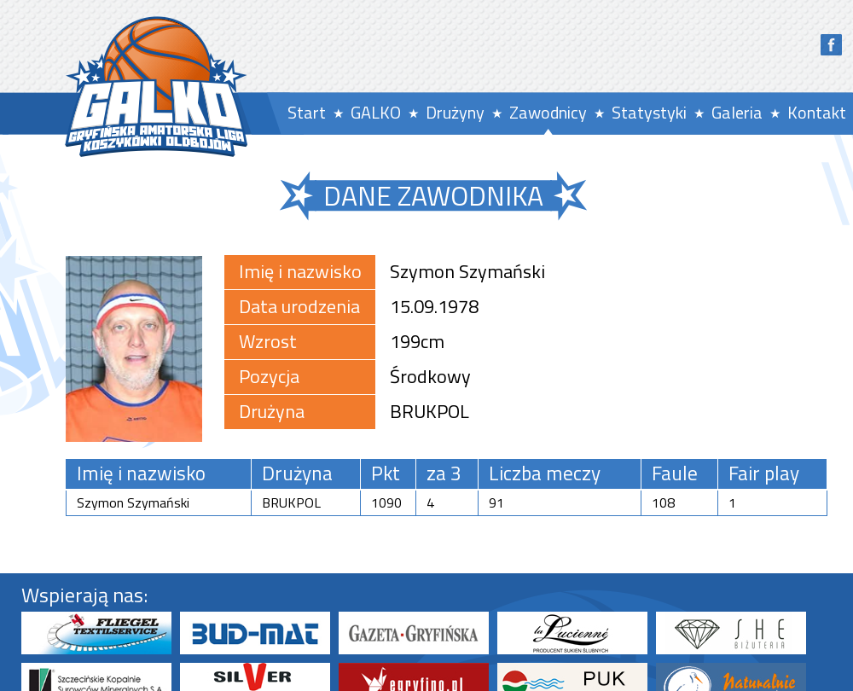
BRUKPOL (429, 411)
